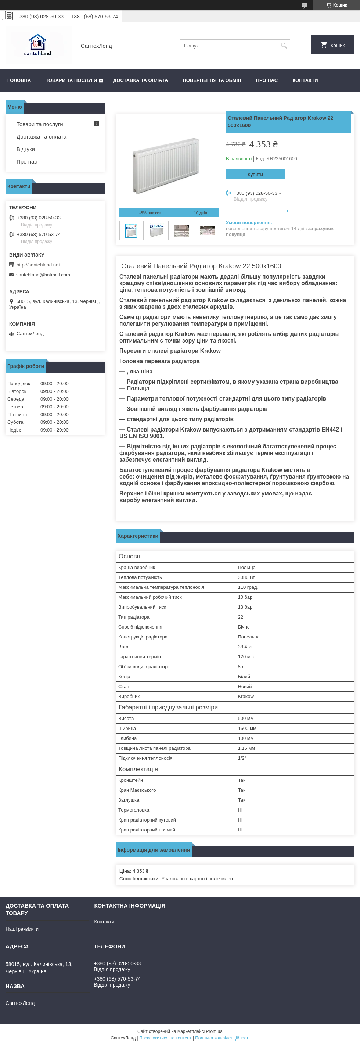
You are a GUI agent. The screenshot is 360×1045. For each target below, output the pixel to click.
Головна (19, 80)
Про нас (267, 80)
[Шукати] (283, 45)
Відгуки (26, 149)
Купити (255, 174)
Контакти (305, 80)
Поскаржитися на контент (165, 1038)
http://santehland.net (38, 265)
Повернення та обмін (212, 80)
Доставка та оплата (140, 80)
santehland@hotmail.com (43, 275)
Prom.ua (214, 1031)
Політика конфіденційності (222, 1038)
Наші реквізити (22, 929)
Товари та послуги (71, 80)
